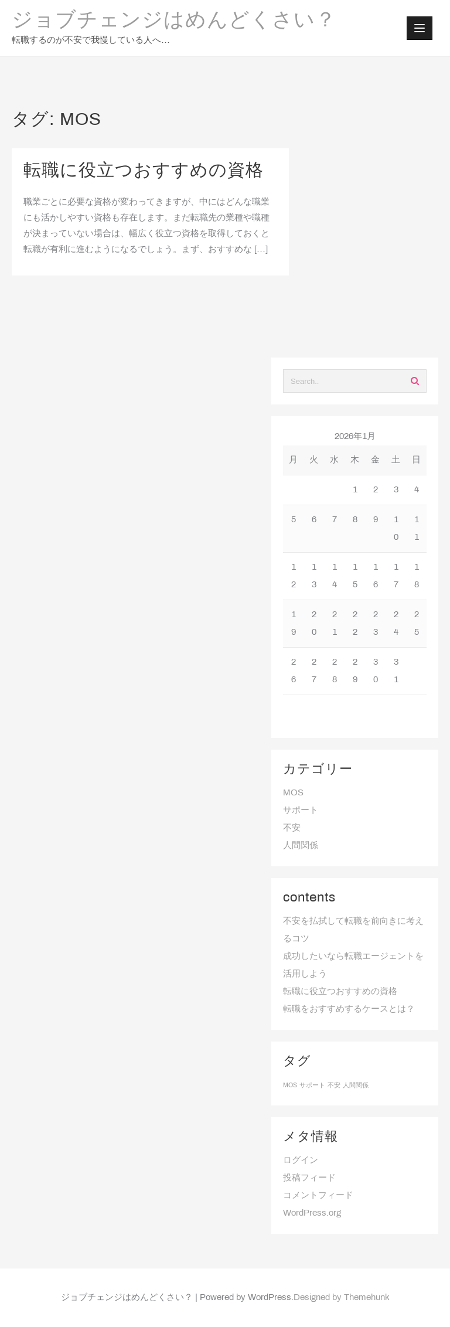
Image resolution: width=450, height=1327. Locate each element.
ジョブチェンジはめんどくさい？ (174, 21)
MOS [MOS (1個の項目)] (290, 1085)
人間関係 (300, 846)
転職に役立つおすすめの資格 (143, 171)
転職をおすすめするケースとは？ (349, 1009)
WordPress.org (312, 1213)
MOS (293, 793)
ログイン (300, 1160)
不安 (292, 828)
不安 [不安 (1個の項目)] (334, 1085)
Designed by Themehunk (342, 1298)
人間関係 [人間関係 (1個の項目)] (356, 1085)
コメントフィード (318, 1196)
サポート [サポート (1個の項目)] (312, 1085)
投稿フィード (309, 1178)
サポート (300, 811)
